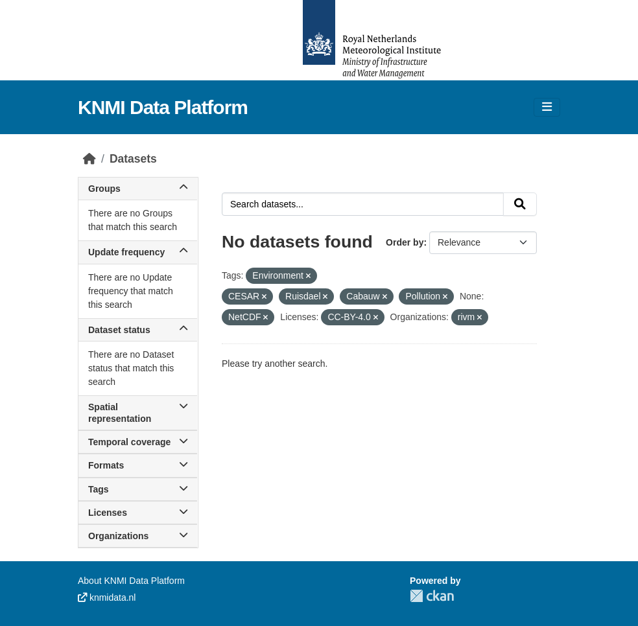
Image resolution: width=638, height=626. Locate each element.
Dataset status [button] (137, 330)
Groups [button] (137, 188)
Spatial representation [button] (137, 412)
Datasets (133, 158)
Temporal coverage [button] (137, 442)
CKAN (432, 596)
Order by (404, 242)
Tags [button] (137, 489)
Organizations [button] (137, 536)
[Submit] (520, 204)
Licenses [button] (137, 512)
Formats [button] (137, 465)
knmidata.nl (107, 597)
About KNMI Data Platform (131, 580)
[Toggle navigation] (547, 107)
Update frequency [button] (137, 252)
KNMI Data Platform (163, 107)
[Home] (89, 158)
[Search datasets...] (363, 204)
